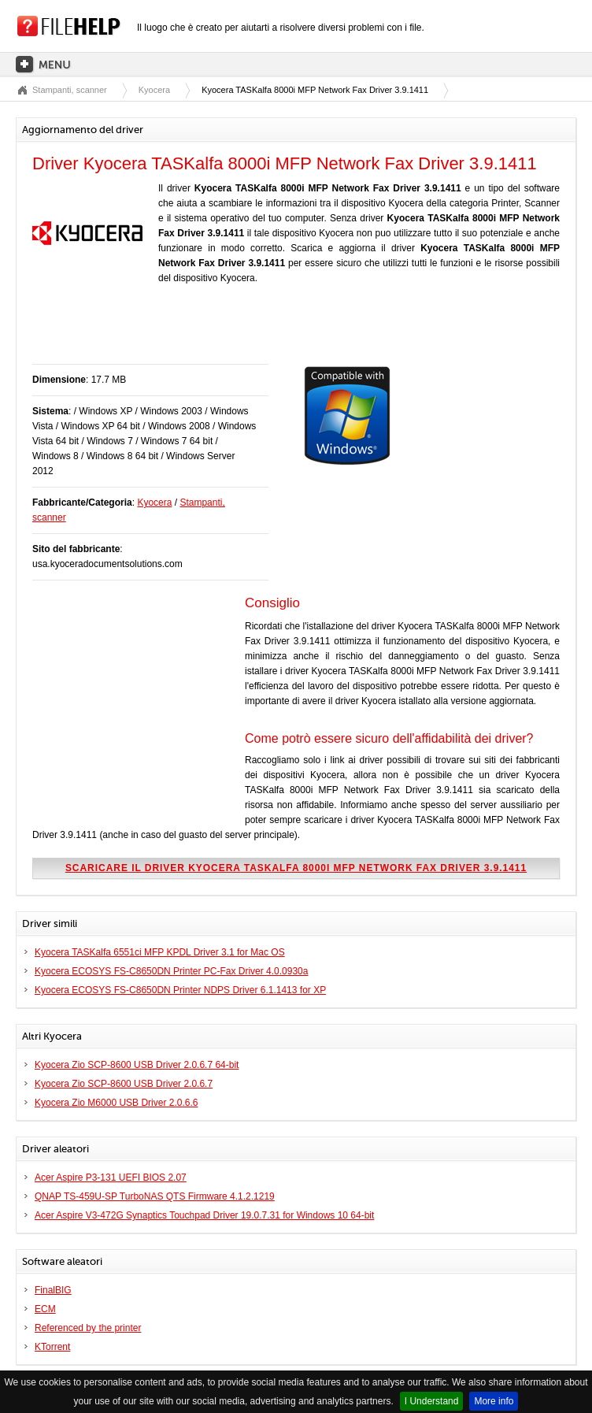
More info (493, 1401)
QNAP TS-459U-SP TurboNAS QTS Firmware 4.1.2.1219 (155, 1196)
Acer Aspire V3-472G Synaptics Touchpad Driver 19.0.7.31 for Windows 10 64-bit (204, 1215)
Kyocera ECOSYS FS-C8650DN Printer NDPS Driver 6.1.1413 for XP (180, 990)
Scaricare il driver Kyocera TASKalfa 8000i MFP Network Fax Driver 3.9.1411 (296, 867)
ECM (45, 1309)
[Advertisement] (216, 332)
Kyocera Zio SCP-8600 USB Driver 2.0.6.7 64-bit (137, 1064)
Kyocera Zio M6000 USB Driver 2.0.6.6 (116, 1102)
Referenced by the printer (88, 1327)
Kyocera (154, 90)
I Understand (432, 1401)
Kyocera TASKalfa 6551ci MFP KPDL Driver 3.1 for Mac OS (160, 952)
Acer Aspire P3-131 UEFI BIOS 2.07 (111, 1177)
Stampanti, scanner (69, 90)
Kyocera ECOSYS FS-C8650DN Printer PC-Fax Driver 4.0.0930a (171, 971)
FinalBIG (53, 1290)
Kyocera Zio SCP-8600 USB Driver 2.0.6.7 (124, 1083)
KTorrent (52, 1346)
